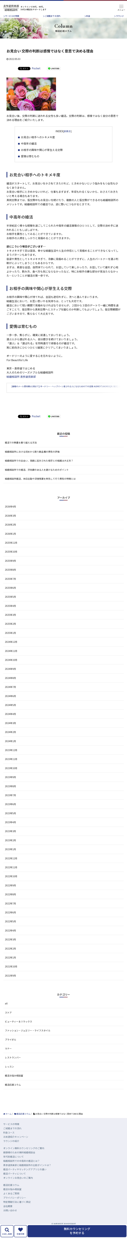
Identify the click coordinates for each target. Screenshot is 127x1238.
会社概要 (7, 1213)
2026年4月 (10, 513)
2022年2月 (10, 955)
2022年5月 (10, 928)
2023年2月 (10, 847)
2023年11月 (11, 765)
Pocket (36, 68)
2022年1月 (10, 964)
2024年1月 (10, 747)
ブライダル (10, 1046)
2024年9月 (10, 675)
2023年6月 (10, 811)
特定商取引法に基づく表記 (17, 1208)
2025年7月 (10, 585)
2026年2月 (10, 531)
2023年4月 (10, 829)
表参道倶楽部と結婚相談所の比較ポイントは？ (27, 1172)
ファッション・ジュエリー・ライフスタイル (27, 1037)
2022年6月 (10, 919)
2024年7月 (10, 693)
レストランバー (13, 1064)
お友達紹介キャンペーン (15, 1143)
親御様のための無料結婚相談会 (19, 1159)
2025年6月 (10, 594)
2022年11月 (11, 874)
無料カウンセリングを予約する (77, 1231)
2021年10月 (11, 973)
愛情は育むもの (30, 156)
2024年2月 (10, 738)
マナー (8, 1055)
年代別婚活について (13, 1163)
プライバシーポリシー (14, 1204)
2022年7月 (10, 910)
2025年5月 (10, 603)
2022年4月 (10, 937)
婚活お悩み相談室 (14, 1082)
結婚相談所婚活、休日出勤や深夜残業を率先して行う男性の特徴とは (40, 485)
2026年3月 (10, 522)
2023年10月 (11, 774)
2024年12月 (11, 648)
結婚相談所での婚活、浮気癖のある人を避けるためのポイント (37, 476)
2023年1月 (10, 856)
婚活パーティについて (14, 1180)
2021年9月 (10, 982)
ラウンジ (120, 15)
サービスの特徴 (12, 15)
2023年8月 (10, 793)
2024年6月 (10, 702)
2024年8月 (10, 684)
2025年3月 (10, 621)
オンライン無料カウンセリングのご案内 (23, 1155)
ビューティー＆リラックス (18, 1028)
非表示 (67, 131)
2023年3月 (10, 838)
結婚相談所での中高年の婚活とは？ (21, 1167)
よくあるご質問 (11, 1200)
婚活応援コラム (13, 1091)
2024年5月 (10, 711)
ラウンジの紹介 (11, 1147)
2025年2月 (10, 630)
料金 (88, 15)
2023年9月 (10, 784)
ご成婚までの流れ (53, 15)
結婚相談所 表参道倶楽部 (21, 377)
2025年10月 (11, 558)
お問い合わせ (10, 1217)
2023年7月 (10, 802)
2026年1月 (10, 540)
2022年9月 (10, 892)
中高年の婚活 (29, 143)
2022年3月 (10, 946)
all (6, 1010)
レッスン (9, 1073)
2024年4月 (10, 720)
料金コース (8, 1139)
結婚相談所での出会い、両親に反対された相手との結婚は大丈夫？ (39, 467)
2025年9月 (10, 567)
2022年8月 (10, 901)
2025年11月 (11, 549)
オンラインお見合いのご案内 (18, 1184)
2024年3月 (10, 729)
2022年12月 (11, 865)
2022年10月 (11, 883)
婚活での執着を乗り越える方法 (21, 449)
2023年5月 (10, 820)
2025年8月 (10, 576)
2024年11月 (11, 657)
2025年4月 (10, 612)
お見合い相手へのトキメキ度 (38, 137)
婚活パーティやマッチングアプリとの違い (24, 1176)
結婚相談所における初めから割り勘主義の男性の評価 (32, 458)
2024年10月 (11, 666)
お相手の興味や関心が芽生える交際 (42, 150)
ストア (8, 1019)
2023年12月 (11, 757)
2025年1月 (10, 639)
